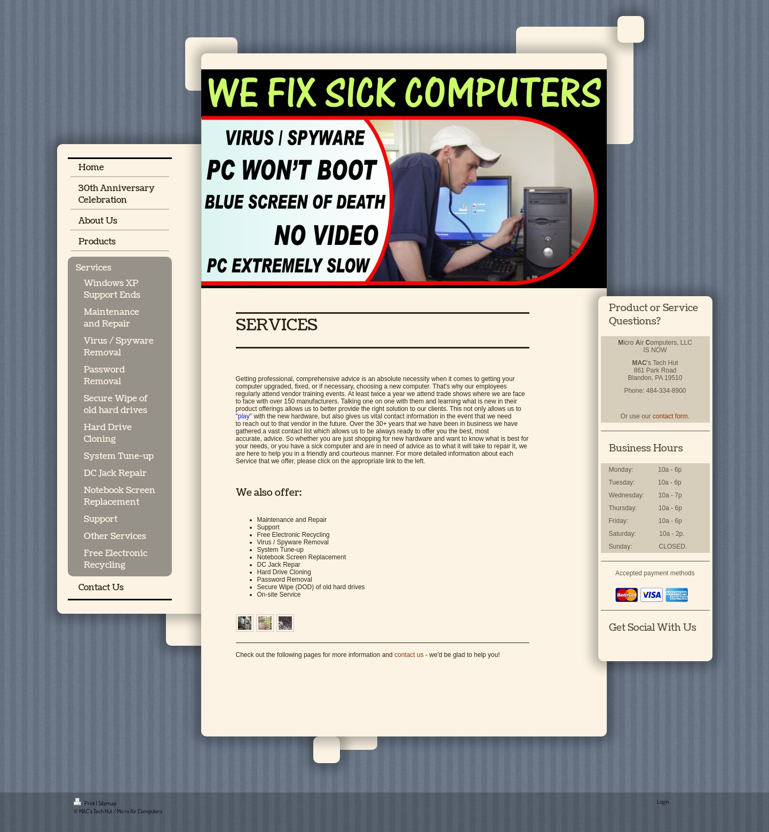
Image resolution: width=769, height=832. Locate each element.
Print (85, 803)
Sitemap (107, 803)
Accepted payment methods (655, 573)
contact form (670, 416)
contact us (409, 655)
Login (663, 801)
